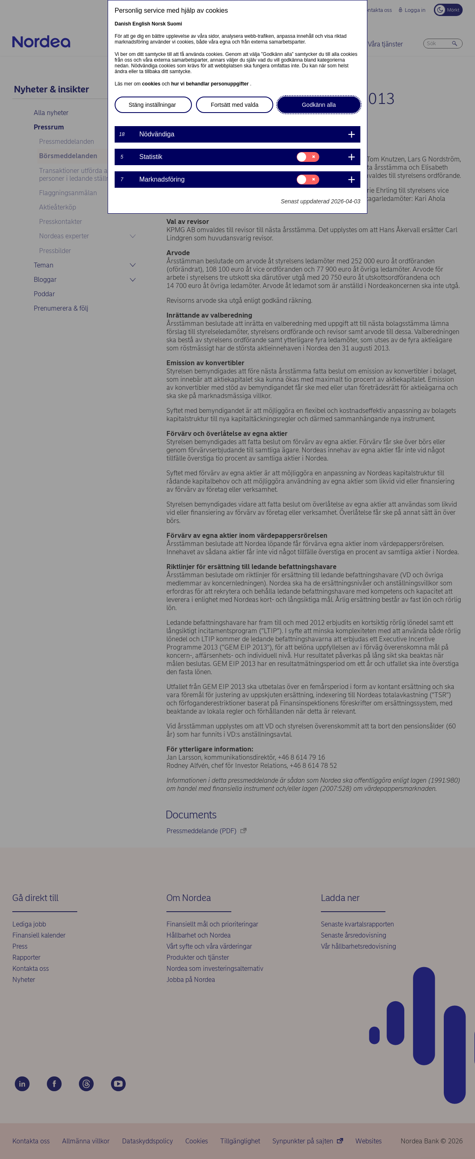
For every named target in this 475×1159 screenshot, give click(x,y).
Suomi (174, 24)
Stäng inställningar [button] (152, 104)
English (141, 24)
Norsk (159, 24)
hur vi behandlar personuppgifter (210, 84)
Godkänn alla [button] (319, 104)
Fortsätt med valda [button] (234, 104)
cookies (152, 84)
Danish (123, 24)
